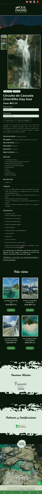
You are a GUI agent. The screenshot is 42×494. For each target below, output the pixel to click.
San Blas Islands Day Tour (11, 301)
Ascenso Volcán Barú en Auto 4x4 (30, 301)
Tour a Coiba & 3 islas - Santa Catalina (30, 339)
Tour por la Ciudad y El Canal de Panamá (11, 339)
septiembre (8, 91)
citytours (16, 91)
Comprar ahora (9, 120)
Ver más (11, 310)
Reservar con (24, 120)
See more (30, 310)
